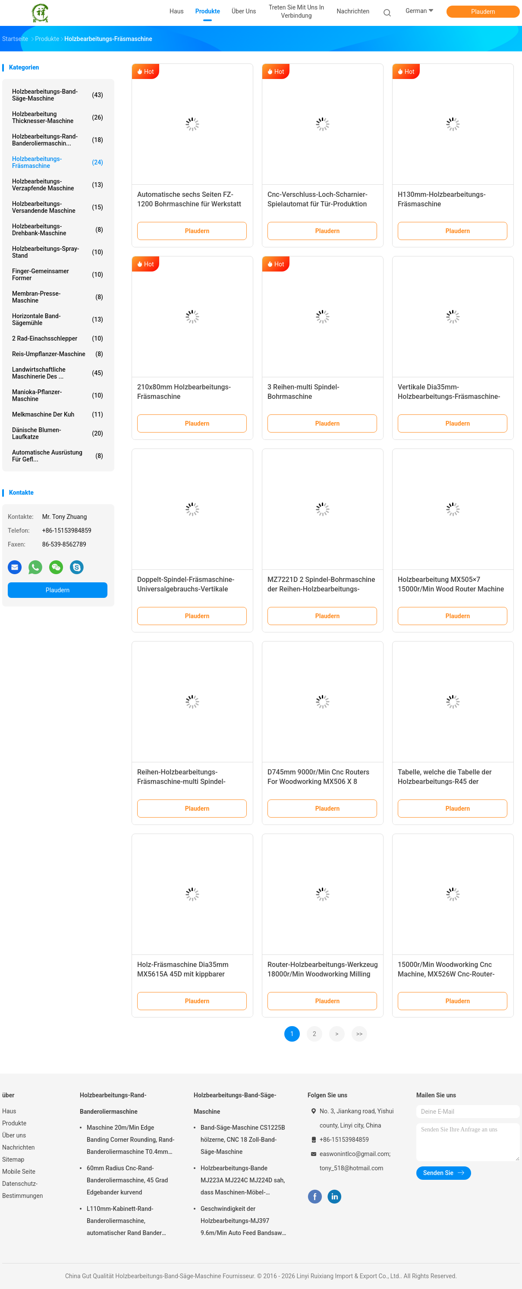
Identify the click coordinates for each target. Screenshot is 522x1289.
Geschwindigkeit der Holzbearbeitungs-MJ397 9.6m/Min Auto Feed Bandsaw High (241, 1222)
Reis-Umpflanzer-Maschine (57, 354)
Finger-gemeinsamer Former (57, 274)
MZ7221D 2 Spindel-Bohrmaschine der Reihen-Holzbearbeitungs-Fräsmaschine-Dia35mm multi (321, 589)
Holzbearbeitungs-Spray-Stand (57, 252)
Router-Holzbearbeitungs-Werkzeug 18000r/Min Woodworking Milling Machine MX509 (322, 974)
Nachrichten (18, 1147)
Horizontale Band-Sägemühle (57, 319)
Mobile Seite (18, 1171)
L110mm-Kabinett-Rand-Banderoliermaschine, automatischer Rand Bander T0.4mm (124, 1222)
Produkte (14, 1123)
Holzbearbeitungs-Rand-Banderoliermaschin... (57, 140)
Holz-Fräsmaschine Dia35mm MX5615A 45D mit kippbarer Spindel (183, 974)
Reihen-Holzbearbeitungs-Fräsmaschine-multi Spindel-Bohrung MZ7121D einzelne (181, 781)
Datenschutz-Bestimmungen (22, 1189)
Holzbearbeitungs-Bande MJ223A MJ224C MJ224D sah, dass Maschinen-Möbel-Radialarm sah (243, 1181)
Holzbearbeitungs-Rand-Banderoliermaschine (113, 1103)
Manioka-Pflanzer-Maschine (57, 395)
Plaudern (483, 11)
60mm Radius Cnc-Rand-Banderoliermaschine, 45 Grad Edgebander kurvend (127, 1180)
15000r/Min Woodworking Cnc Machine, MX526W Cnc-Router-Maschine (446, 974)
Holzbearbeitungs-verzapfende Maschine (57, 185)
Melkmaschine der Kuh (57, 414)
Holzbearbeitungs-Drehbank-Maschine (57, 230)
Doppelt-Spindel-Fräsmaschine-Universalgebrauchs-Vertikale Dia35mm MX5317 (186, 589)
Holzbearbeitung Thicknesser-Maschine (57, 117)
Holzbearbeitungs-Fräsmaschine (57, 162)
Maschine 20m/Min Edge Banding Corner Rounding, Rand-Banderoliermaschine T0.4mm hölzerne (131, 1141)
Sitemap (13, 1159)
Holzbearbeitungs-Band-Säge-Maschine (57, 95)
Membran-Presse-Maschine (57, 297)
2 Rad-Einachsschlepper (57, 338)
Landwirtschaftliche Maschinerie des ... (57, 373)
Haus (9, 1111)
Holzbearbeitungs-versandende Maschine (57, 207)
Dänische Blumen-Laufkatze (57, 433)
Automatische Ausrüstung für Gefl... (57, 456)
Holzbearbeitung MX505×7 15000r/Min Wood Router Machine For (451, 589)
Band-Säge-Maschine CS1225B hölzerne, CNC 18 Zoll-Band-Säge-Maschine (243, 1139)
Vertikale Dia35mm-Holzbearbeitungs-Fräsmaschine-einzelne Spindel (449, 396)
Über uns (14, 1135)
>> (359, 1033)
